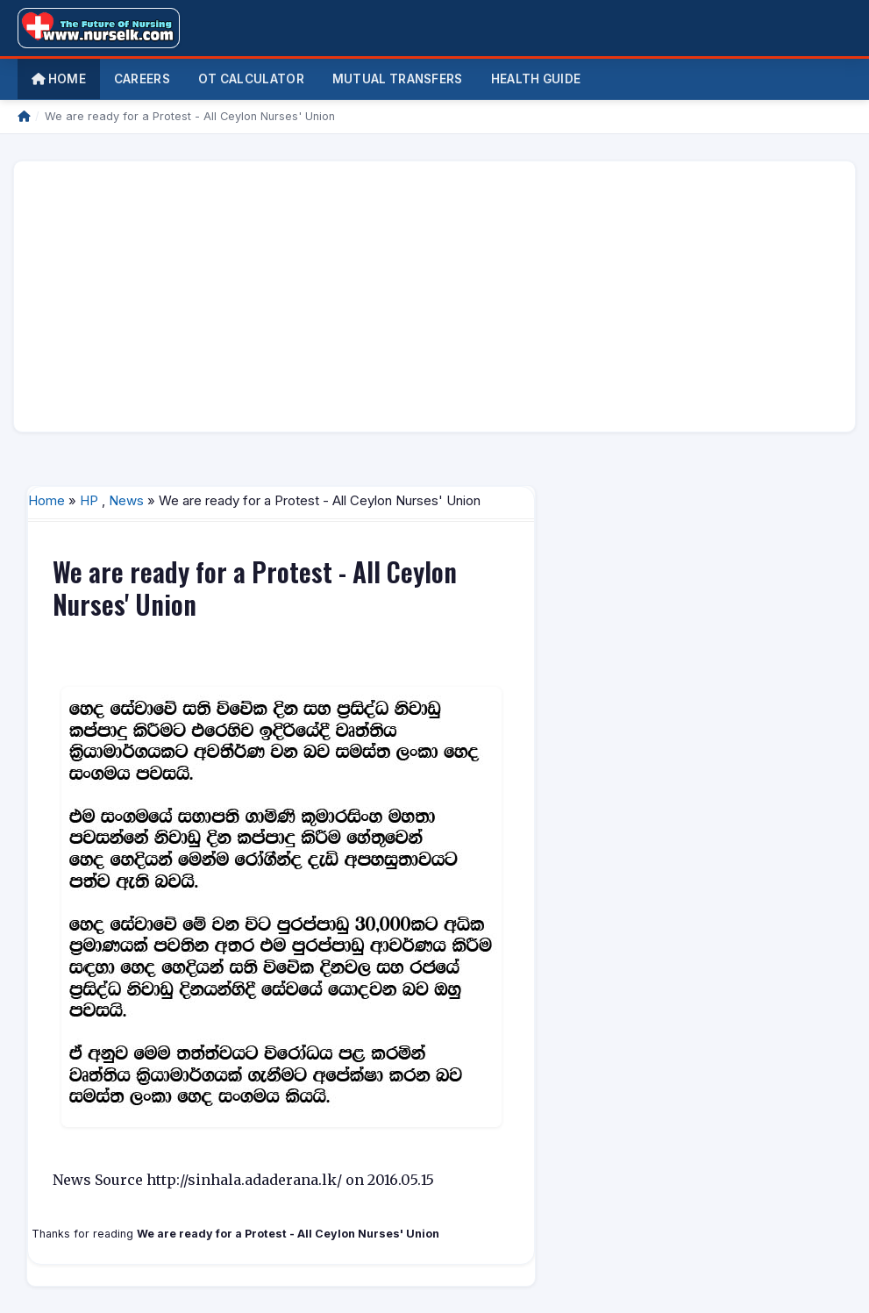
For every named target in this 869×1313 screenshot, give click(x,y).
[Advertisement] (434, 296)
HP (89, 500)
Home (59, 79)
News (126, 500)
